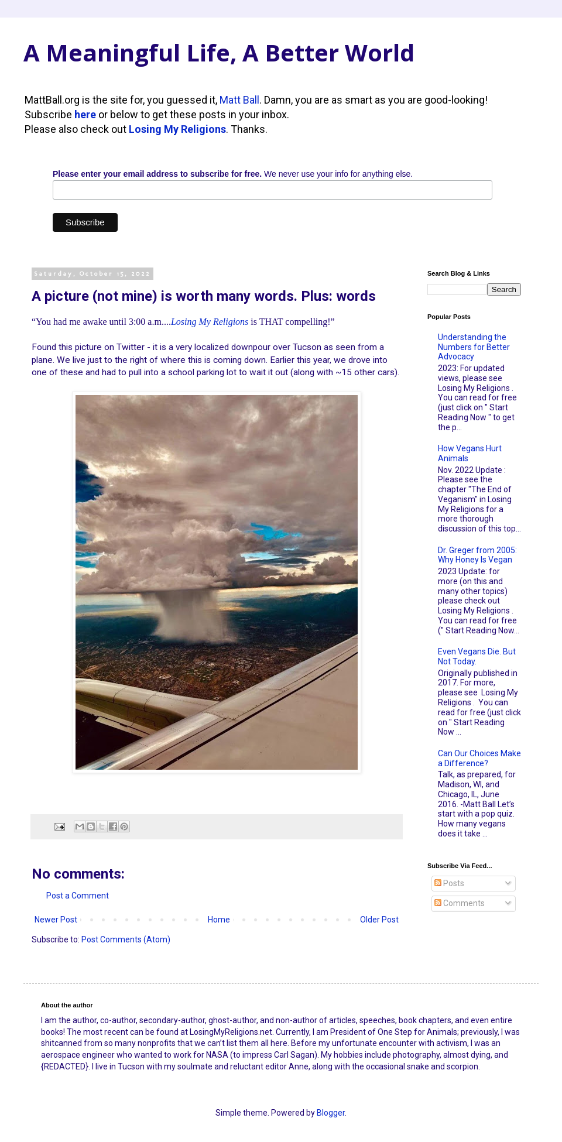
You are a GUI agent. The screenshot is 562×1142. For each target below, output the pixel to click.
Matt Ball (239, 100)
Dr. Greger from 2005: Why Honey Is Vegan (477, 555)
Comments (459, 903)
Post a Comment (77, 895)
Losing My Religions (177, 129)
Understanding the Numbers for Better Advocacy (474, 347)
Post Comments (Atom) (125, 939)
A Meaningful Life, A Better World (218, 52)
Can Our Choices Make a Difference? (479, 758)
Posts (449, 883)
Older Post (379, 919)
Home (219, 919)
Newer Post (56, 919)
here (85, 114)
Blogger (331, 1112)
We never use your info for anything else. (233, 174)
